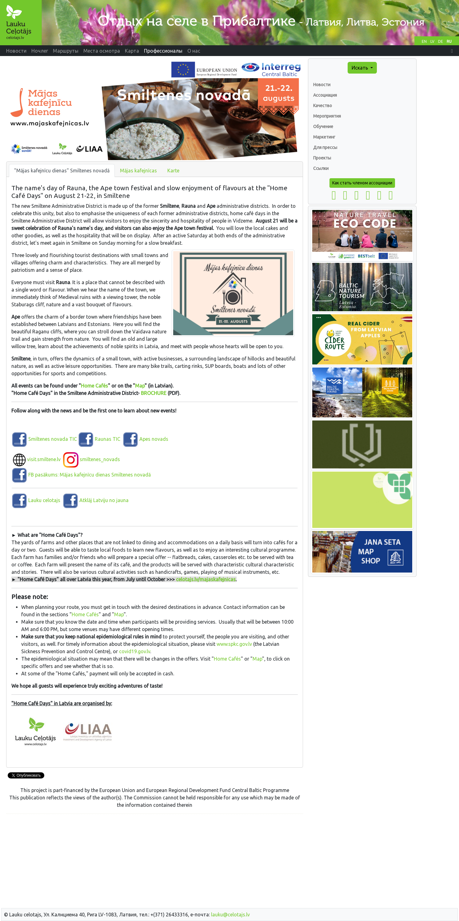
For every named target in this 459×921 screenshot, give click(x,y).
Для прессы (325, 147)
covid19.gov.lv (134, 651)
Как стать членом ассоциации (362, 182)
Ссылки (321, 168)
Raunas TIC (107, 439)
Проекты (322, 157)
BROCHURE (153, 393)
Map (140, 385)
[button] (452, 50)
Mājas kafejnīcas (138, 170)
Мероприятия (327, 116)
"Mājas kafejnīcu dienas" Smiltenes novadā (62, 170)
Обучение (323, 126)
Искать (360, 67)
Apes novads (145, 439)
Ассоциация (325, 95)
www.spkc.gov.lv (234, 644)
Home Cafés (94, 385)
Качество (322, 105)
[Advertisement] (154, 862)
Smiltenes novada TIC (44, 439)
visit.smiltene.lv (36, 459)
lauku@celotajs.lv (230, 914)
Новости (321, 84)
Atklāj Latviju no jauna (104, 500)
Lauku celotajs (44, 500)
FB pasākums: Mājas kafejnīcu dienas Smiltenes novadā (81, 474)
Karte (173, 170)
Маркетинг (324, 137)
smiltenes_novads (91, 459)
